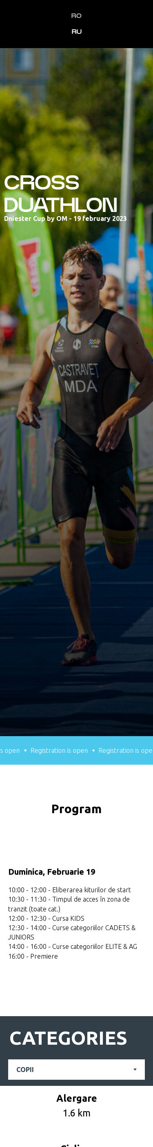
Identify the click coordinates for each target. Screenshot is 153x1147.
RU (77, 32)
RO (76, 16)
